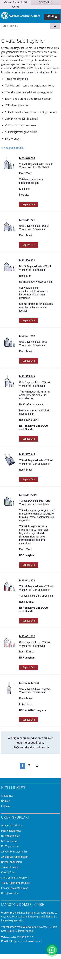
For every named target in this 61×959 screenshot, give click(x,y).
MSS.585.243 (27, 376)
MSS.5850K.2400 (29, 683)
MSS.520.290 (27, 158)
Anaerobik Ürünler (13, 147)
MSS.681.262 (27, 636)
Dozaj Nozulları (10, 893)
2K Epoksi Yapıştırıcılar (14, 856)
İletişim (5, 806)
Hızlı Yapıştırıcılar (11, 830)
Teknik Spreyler (10, 867)
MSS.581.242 (27, 335)
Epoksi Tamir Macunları (14, 888)
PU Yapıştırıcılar (10, 846)
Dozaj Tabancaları (11, 862)
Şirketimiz (7, 795)
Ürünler (5, 800)
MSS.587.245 (27, 454)
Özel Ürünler (8, 872)
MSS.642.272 (27, 580)
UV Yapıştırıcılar (10, 835)
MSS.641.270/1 (28, 495)
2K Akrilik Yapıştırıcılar (14, 851)
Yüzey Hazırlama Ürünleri (15, 882)
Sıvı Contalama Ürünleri (14, 877)
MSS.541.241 (27, 220)
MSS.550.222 (27, 260)
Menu (52, 16)
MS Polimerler (9, 841)
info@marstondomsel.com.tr (30, 747)
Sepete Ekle (29, 204)
